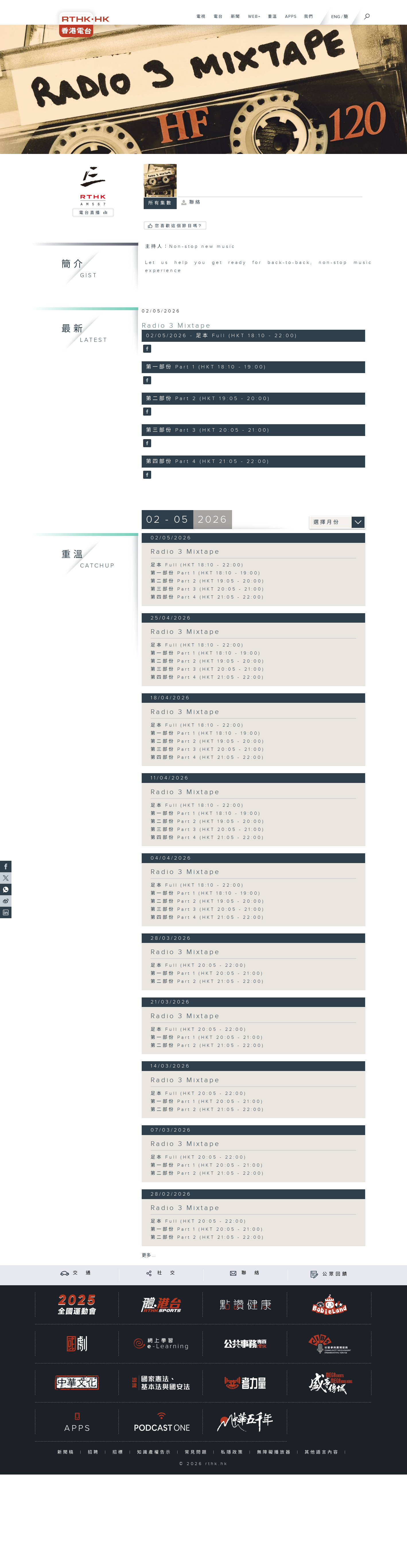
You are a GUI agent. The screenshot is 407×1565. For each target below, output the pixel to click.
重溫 (270, 19)
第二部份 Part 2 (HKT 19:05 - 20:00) (208, 581)
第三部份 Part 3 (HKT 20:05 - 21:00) (208, 589)
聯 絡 (251, 1273)
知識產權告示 (155, 1452)
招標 (119, 1452)
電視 (199, 19)
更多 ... (148, 1255)
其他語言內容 (323, 1452)
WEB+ (252, 19)
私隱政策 (233, 1452)
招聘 (95, 1452)
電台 (216, 19)
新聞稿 (67, 1452)
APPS (289, 19)
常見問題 (197, 1452)
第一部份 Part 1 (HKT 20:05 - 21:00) (207, 973)
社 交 (167, 1273)
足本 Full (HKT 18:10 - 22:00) (197, 565)
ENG (335, 16)
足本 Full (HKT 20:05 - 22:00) (199, 965)
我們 (306, 19)
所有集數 (160, 203)
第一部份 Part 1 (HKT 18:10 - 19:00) (206, 573)
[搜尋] (367, 15)
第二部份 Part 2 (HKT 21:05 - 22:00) (207, 981)
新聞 (233, 19)
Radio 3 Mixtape (176, 326)
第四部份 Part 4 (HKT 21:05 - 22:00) (207, 597)
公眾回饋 (335, 1274)
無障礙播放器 (275, 1452)
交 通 (82, 1273)
